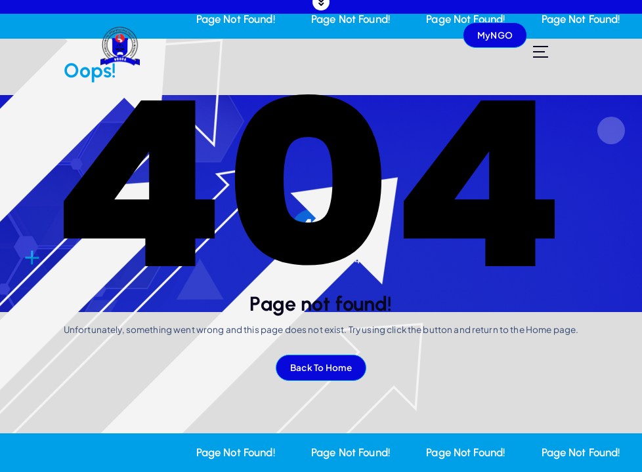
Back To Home (321, 367)
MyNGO (495, 35)
